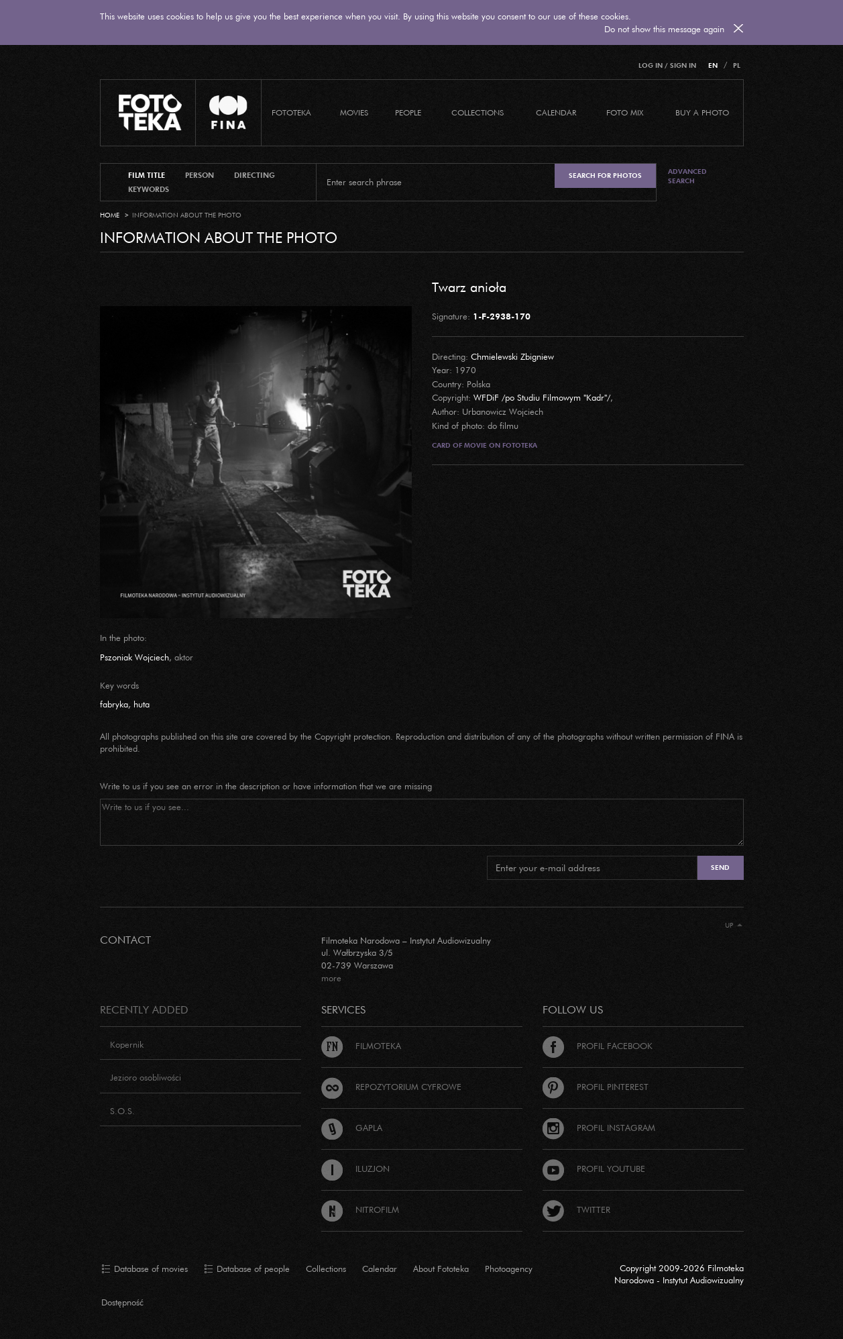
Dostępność (122, 1302)
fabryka (114, 704)
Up (733, 925)
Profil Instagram (599, 1127)
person (199, 175)
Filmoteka (361, 1045)
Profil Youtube (594, 1168)
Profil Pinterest (596, 1086)
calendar (556, 112)
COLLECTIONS (477, 112)
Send (720, 867)
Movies (354, 112)
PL (736, 65)
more (331, 978)
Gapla (351, 1127)
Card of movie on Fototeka (484, 445)
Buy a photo (702, 112)
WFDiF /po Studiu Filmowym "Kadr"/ (541, 397)
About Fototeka (441, 1268)
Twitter (576, 1209)
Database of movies (144, 1269)
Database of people (247, 1269)
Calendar (379, 1268)
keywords (148, 189)
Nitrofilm (360, 1209)
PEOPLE (408, 112)
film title (146, 175)
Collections (326, 1268)
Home (109, 215)
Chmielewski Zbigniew (512, 356)
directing (254, 175)
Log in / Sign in (667, 65)
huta (141, 704)
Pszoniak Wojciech (134, 657)
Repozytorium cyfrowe (391, 1086)
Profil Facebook (598, 1045)
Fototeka (291, 112)
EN (713, 65)
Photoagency (508, 1268)
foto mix (624, 112)
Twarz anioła (469, 286)
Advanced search (687, 176)
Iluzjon (355, 1168)
